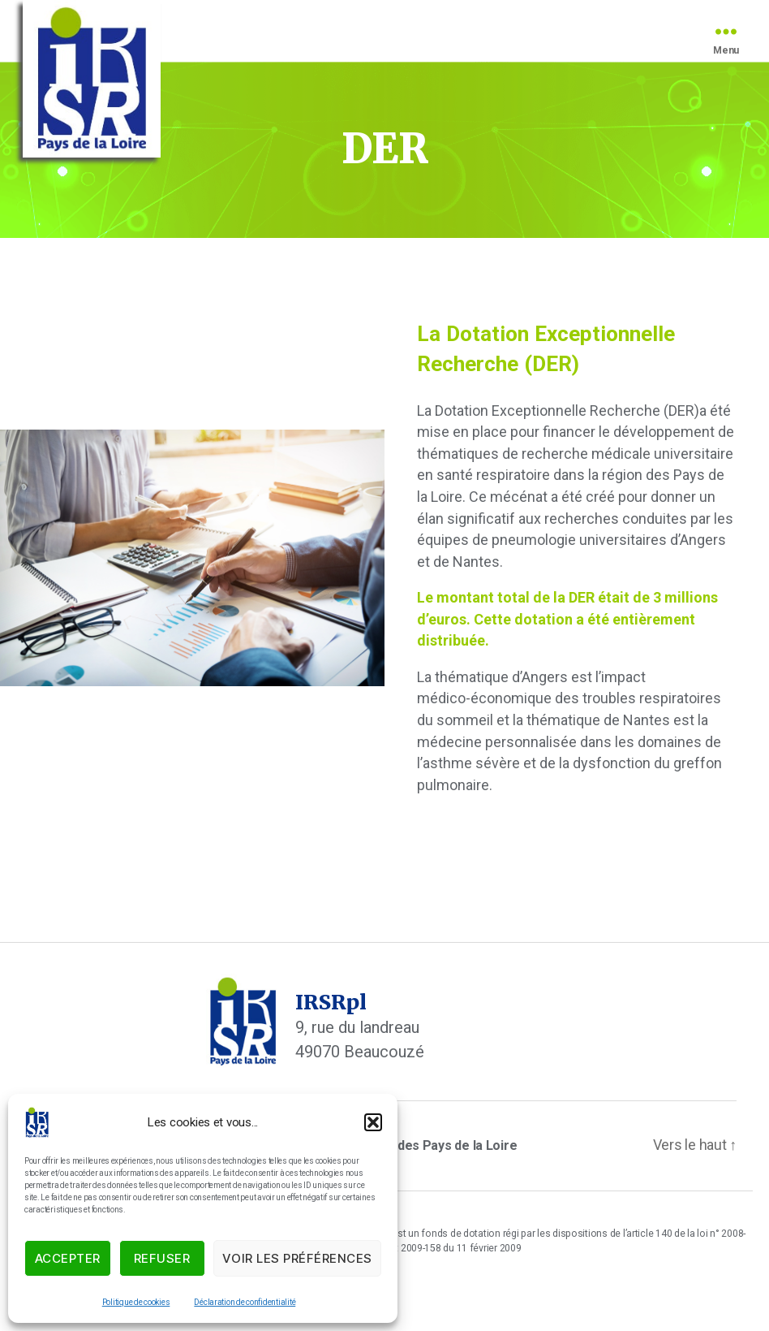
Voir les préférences (297, 1258)
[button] (373, 1122)
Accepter (68, 1258)
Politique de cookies (136, 1302)
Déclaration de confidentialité (244, 1302)
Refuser (162, 1258)
